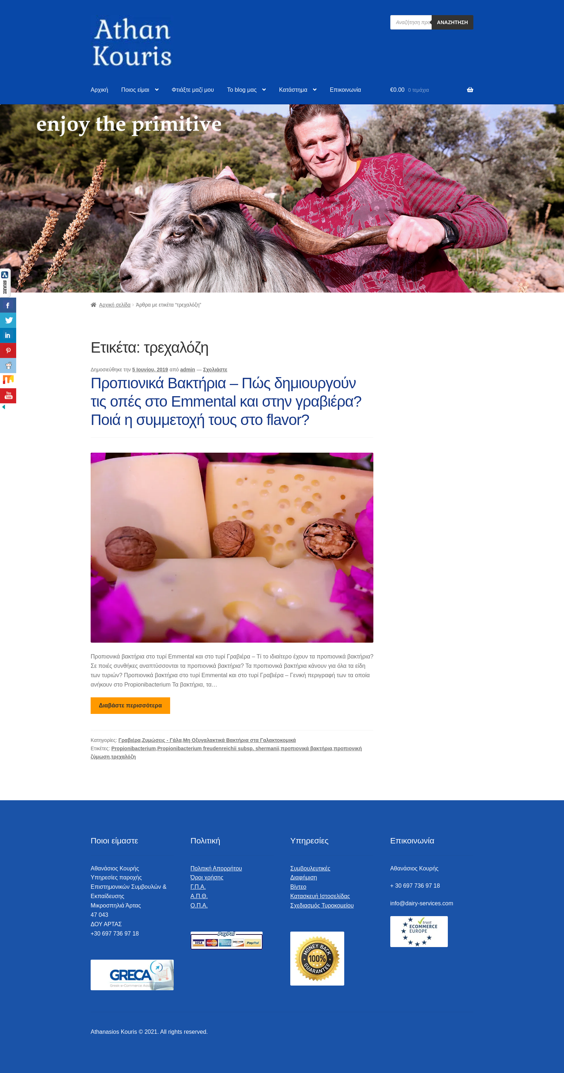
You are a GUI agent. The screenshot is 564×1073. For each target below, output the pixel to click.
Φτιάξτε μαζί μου (193, 90)
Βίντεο (298, 887)
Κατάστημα (293, 90)
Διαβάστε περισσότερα (130, 705)
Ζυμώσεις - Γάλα (162, 740)
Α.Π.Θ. (199, 896)
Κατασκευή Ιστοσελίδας (320, 896)
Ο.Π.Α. (199, 905)
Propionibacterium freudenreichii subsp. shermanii (218, 748)
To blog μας (241, 90)
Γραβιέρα (129, 740)
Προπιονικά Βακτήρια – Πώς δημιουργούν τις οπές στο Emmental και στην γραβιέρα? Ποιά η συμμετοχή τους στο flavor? (226, 401)
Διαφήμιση (303, 877)
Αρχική (99, 90)
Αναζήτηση (452, 22)
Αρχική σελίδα (115, 305)
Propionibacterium (134, 748)
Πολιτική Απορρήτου (216, 868)
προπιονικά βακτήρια (306, 748)
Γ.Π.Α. (198, 887)
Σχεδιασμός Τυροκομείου (322, 905)
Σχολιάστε (215, 369)
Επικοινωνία (345, 90)
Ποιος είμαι (135, 90)
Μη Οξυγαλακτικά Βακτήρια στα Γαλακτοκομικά (239, 740)
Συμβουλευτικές (310, 868)
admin (187, 369)
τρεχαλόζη (123, 757)
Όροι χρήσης (207, 877)
